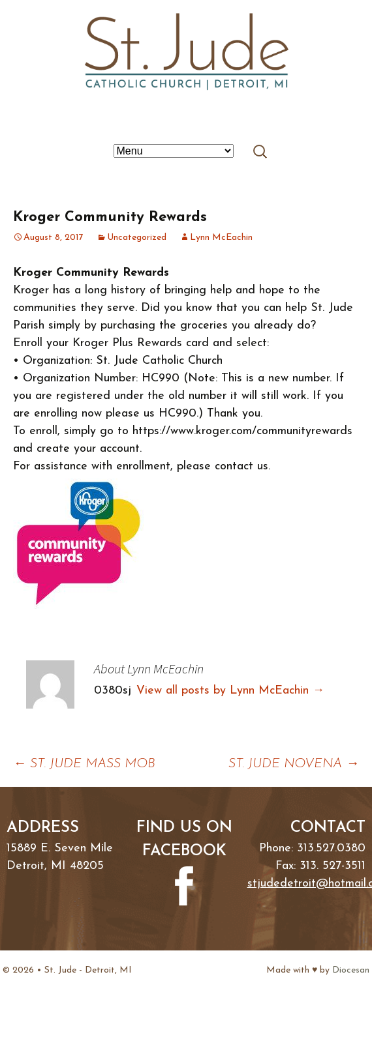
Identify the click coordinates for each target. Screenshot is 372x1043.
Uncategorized (136, 237)
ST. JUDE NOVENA (293, 764)
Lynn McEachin (221, 237)
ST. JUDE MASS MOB (84, 764)
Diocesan (350, 970)
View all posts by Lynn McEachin (230, 690)
